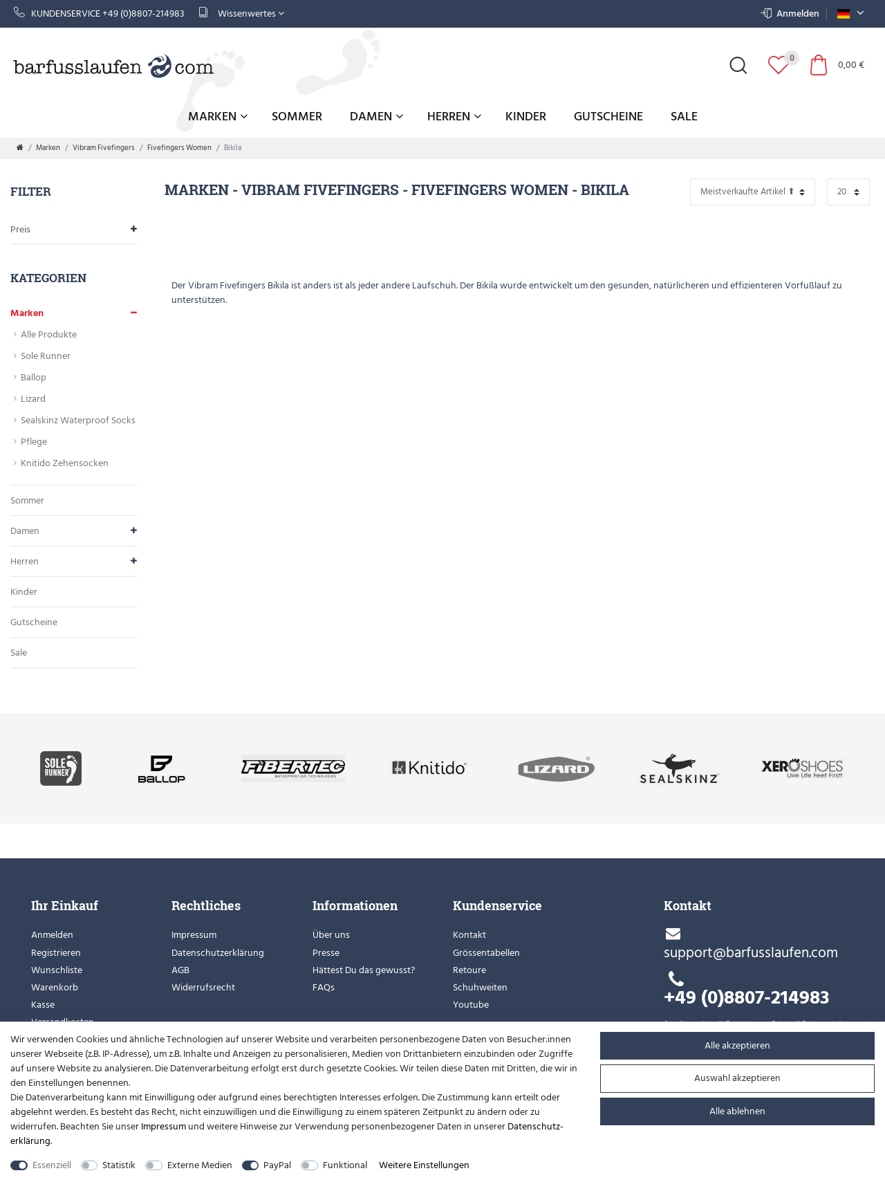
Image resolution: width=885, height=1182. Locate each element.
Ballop (33, 377)
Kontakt (469, 935)
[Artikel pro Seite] (848, 191)
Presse (326, 953)
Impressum (193, 935)
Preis (73, 229)
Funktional (345, 1165)
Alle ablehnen (737, 1111)
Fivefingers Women (179, 148)
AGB (180, 970)
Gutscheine (608, 117)
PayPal (277, 1165)
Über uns (331, 935)
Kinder (525, 117)
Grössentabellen (486, 953)
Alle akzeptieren (737, 1045)
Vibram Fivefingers (104, 148)
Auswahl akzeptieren (737, 1078)
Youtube (471, 1005)
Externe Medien (199, 1165)
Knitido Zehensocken (65, 463)
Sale (684, 117)
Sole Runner (46, 356)
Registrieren (56, 953)
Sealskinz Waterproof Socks (78, 420)
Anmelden (52, 935)
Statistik (119, 1165)
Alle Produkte (49, 334)
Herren (454, 117)
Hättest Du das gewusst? (364, 970)
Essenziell (51, 1165)
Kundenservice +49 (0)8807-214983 (99, 13)
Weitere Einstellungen (424, 1165)
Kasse (43, 1005)
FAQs (324, 987)
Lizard (33, 399)
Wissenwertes (241, 13)
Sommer (297, 117)
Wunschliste (56, 970)
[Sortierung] (752, 191)
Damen (376, 117)
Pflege (34, 442)
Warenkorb (54, 987)
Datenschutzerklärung (217, 953)
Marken (218, 117)
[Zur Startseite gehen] (20, 148)
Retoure (469, 970)
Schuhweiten (480, 987)
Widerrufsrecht (203, 987)
